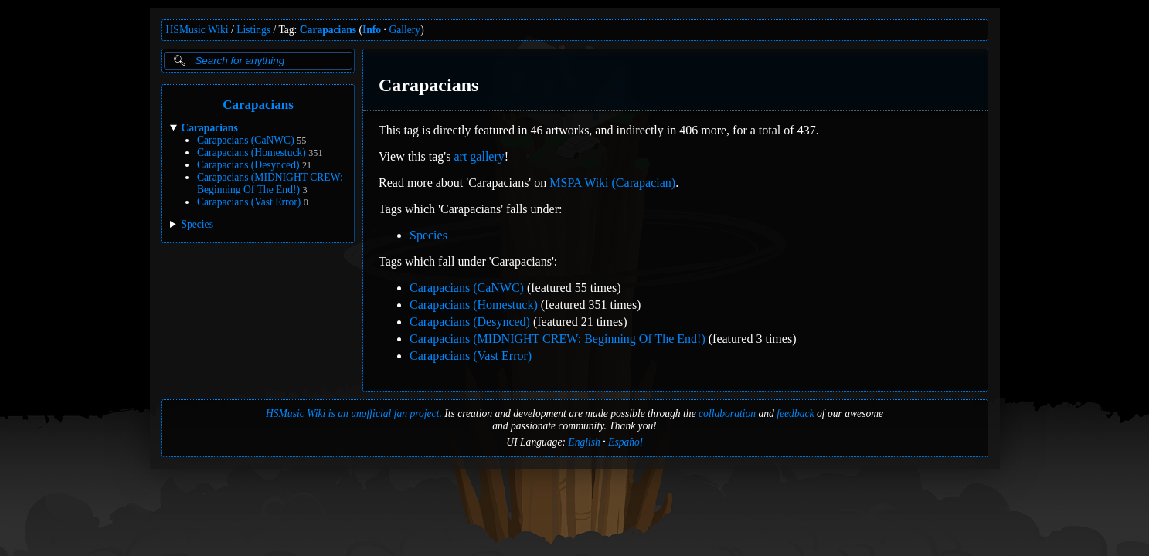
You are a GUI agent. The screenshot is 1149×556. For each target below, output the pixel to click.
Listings (253, 30)
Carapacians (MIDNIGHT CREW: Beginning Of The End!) (270, 183)
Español (625, 442)
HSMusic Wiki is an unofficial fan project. (354, 413)
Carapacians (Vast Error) (249, 202)
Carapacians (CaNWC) (245, 140)
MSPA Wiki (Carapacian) (612, 182)
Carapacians (328, 30)
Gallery (404, 30)
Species (428, 235)
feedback (795, 413)
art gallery (479, 156)
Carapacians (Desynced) (248, 165)
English (584, 442)
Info (371, 30)
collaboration (727, 413)
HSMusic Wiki (197, 30)
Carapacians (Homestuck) (251, 152)
